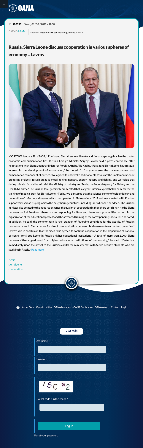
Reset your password (46, 436)
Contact (115, 307)
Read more (37, 250)
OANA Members (63, 307)
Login (124, 307)
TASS (21, 31)
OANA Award (102, 307)
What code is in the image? (53, 399)
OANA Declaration (83, 307)
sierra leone (15, 265)
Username (42, 341)
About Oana (28, 307)
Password (41, 360)
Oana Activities (44, 307)
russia (12, 260)
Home (18, 307)
